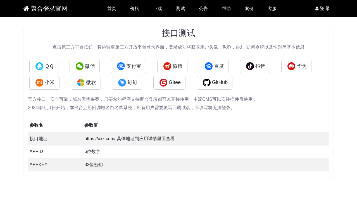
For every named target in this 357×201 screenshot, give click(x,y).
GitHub (215, 83)
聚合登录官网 (45, 8)
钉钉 (127, 83)
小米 (45, 83)
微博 (173, 66)
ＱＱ (44, 66)
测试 (180, 8)
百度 (214, 66)
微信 (85, 66)
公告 (203, 8)
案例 (249, 8)
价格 (134, 8)
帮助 (226, 8)
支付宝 (129, 66)
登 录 (322, 8)
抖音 (255, 66)
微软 (86, 83)
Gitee (170, 83)
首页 (111, 8)
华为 (297, 66)
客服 (272, 8)
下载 (157, 8)
